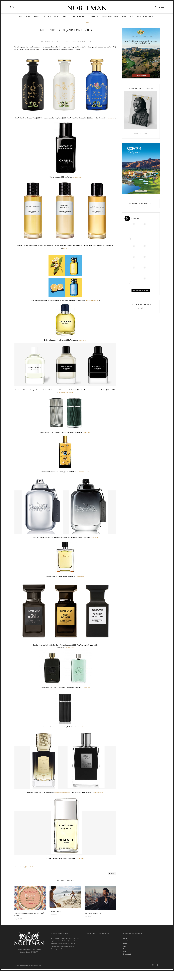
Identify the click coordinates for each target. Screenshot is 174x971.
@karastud (29, 869)
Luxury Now (25, 16)
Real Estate (127, 16)
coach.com (94, 540)
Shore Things (56, 914)
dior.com (66, 250)
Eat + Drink (78, 16)
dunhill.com (86, 435)
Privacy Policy (127, 956)
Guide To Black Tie (93, 916)
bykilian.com (98, 795)
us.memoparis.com (83, 474)
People (37, 16)
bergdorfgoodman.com (62, 795)
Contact (125, 951)
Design (47, 16)
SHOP (87, 22)
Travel (66, 16)
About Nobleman (145, 16)
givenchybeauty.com (66, 395)
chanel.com (77, 179)
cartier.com (83, 729)
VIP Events (93, 16)
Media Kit (126, 946)
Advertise (126, 943)
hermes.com (80, 579)
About (125, 940)
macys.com (82, 342)
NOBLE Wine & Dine (109, 16)
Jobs (124, 948)
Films (56, 16)
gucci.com (111, 120)
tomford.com (69, 650)
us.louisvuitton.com (92, 302)
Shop (124, 954)
